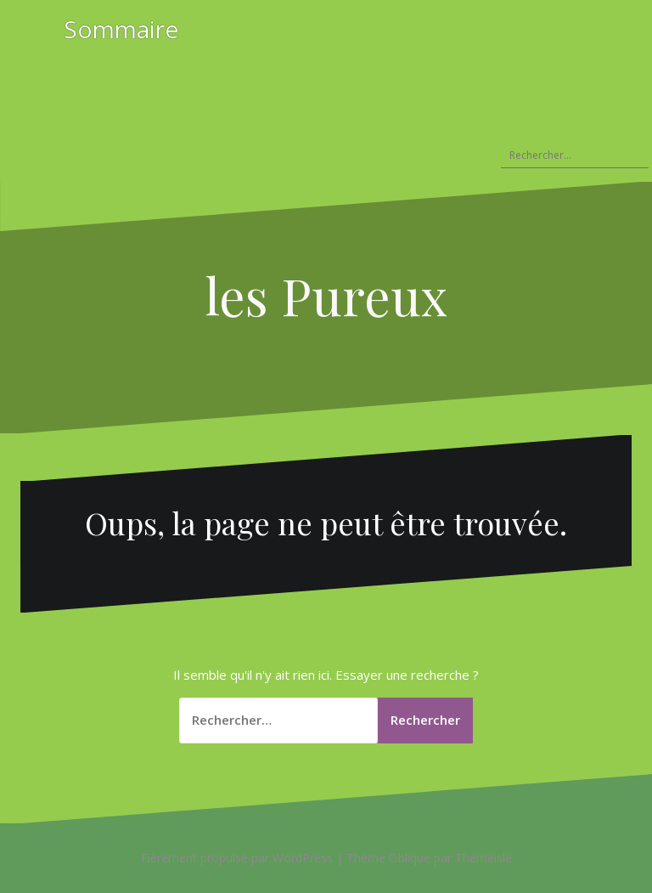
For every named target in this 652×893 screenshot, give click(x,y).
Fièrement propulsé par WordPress (237, 858)
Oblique (409, 858)
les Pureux (326, 295)
